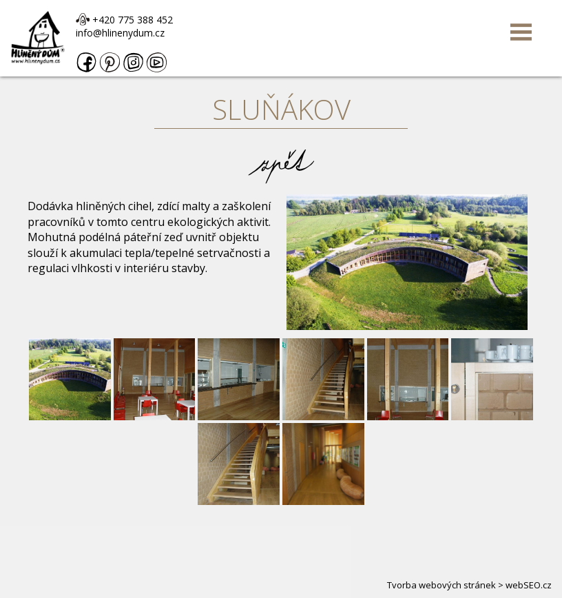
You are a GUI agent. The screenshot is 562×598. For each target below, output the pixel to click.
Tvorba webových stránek (441, 585)
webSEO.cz (529, 585)
